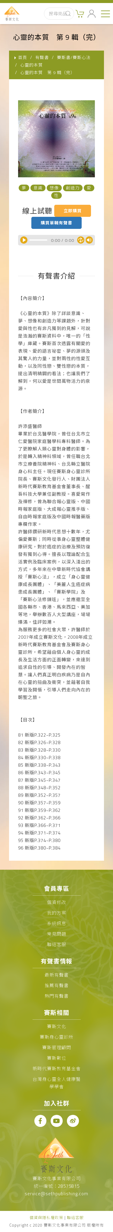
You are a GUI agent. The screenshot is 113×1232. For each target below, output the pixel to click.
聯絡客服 (56, 944)
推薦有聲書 (57, 985)
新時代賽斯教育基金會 (57, 1068)
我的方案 (56, 912)
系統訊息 (56, 923)
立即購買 (73, 210)
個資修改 (56, 902)
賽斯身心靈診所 (57, 1037)
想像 (54, 188)
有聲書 (42, 57)
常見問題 (56, 934)
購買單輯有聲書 (56, 223)
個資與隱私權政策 (46, 1218)
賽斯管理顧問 (56, 1047)
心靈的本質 (31, 65)
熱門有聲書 (57, 996)
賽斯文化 (56, 1026)
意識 (37, 188)
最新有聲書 (57, 975)
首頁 (22, 57)
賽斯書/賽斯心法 (74, 57)
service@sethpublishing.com (56, 1193)
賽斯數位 (56, 1058)
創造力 (73, 188)
